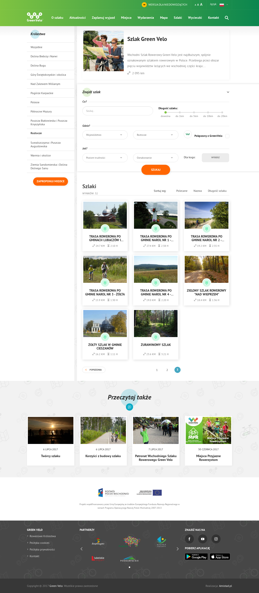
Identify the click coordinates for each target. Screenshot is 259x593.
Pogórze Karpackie (42, 93)
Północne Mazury (41, 111)
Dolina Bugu (38, 65)
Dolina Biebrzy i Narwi (44, 56)
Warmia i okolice (41, 155)
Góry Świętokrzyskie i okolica (48, 74)
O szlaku (57, 18)
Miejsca (126, 18)
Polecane (181, 190)
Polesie (35, 102)
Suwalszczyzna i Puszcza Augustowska (46, 144)
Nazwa (198, 190)
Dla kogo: (190, 157)
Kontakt (213, 18)
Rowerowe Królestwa (43, 536)
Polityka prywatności (42, 549)
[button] (224, 4)
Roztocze (36, 133)
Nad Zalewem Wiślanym (45, 84)
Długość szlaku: (168, 108)
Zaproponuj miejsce (50, 181)
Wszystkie (36, 47)
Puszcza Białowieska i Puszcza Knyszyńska (49, 122)
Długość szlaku (217, 190)
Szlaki (178, 18)
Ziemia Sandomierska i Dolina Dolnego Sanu (49, 166)
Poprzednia (96, 370)
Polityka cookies (39, 543)
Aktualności (77, 18)
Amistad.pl (225, 586)
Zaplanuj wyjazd (103, 18)
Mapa (164, 18)
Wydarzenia (146, 18)
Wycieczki (195, 18)
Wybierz (215, 157)
